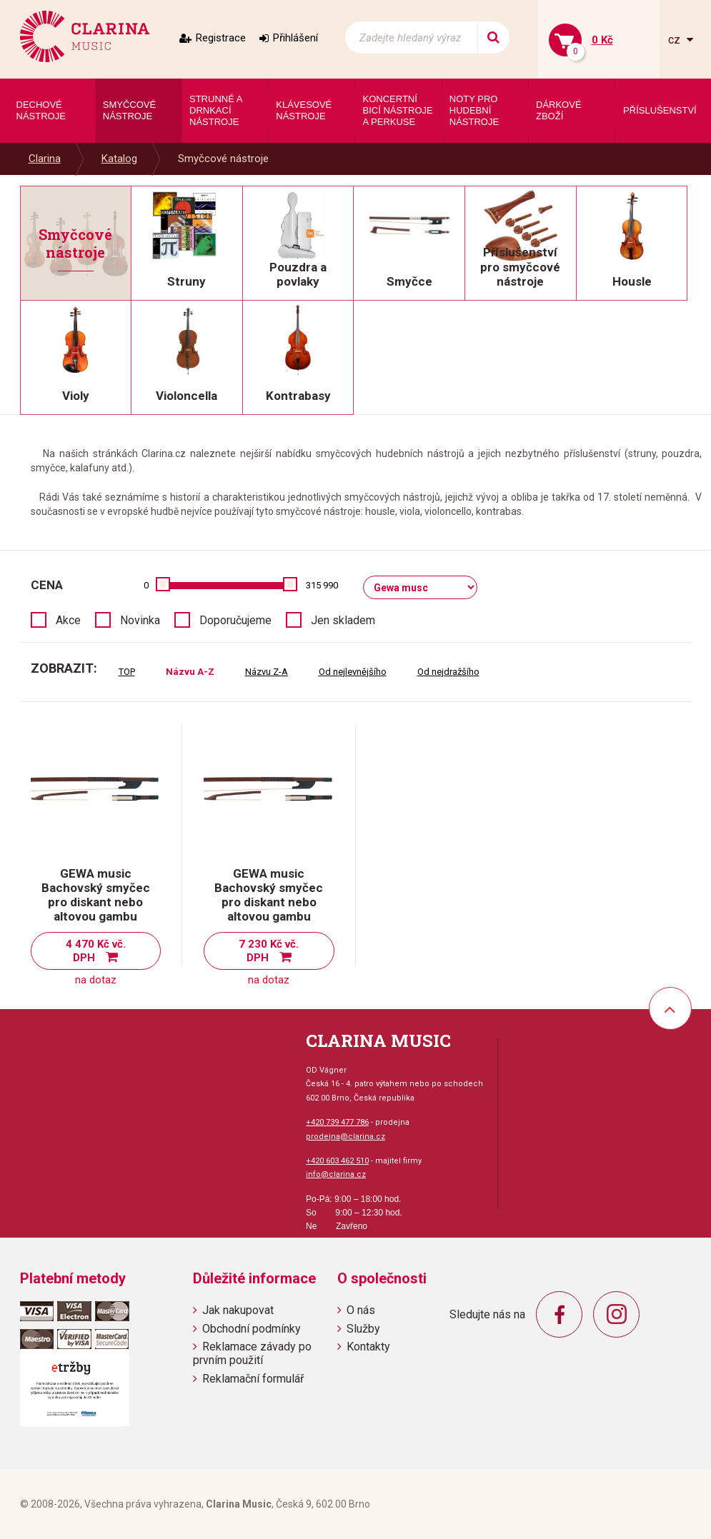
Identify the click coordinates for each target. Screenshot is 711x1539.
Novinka (140, 620)
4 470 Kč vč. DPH (96, 951)
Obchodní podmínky (251, 1328)
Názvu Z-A (266, 671)
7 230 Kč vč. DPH (269, 951)
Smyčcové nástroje (223, 158)
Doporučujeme (235, 620)
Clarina (45, 158)
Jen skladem (343, 620)
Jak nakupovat (238, 1310)
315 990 (322, 585)
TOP (127, 671)
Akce (68, 620)
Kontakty (368, 1346)
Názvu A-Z (190, 671)
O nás (361, 1310)
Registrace (221, 37)
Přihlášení (295, 37)
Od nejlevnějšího (353, 671)
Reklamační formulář (253, 1378)
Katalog (119, 158)
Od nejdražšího (448, 671)
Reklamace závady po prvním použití (252, 1353)
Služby (363, 1328)
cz (675, 39)
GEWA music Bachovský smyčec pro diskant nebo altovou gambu (95, 894)
